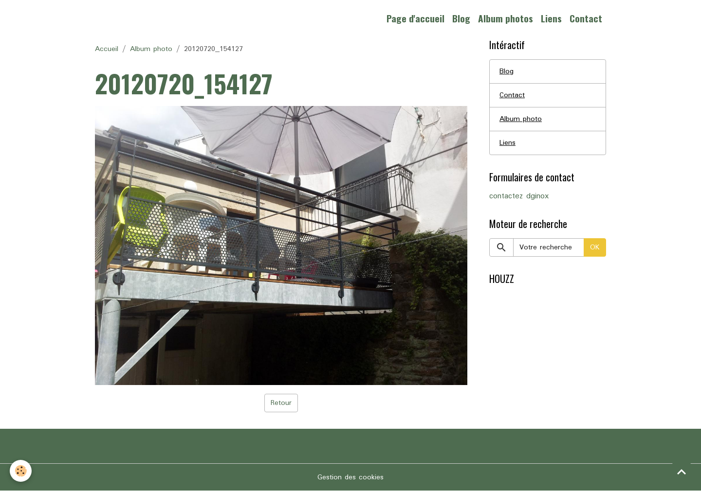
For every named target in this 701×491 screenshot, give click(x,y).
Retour (281, 403)
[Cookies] (21, 471)
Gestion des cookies (350, 477)
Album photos (505, 18)
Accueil (106, 49)
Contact (586, 18)
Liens (551, 18)
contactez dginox (519, 196)
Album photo (151, 49)
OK (595, 247)
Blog (461, 18)
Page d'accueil (415, 18)
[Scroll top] (681, 471)
